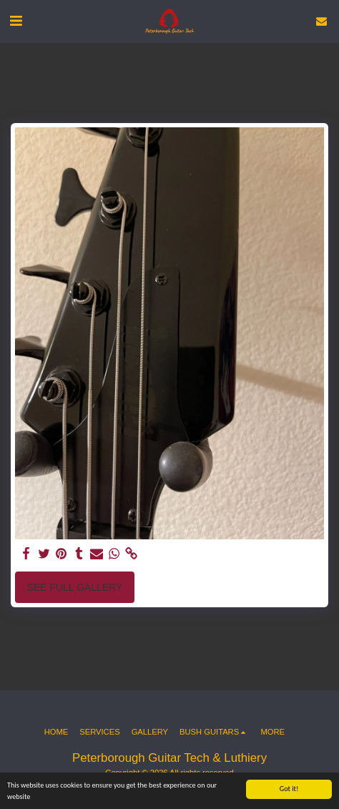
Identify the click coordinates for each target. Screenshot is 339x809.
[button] (16, 21)
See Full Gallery (74, 587)
